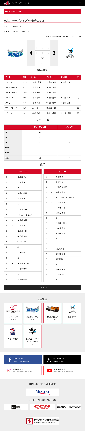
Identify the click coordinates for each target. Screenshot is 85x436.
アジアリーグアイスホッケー (21, 3)
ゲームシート (42, 287)
